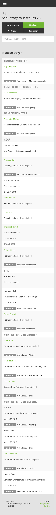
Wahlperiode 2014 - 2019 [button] (16, 39)
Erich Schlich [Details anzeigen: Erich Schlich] (9, 212)
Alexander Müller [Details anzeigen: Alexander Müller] (11, 119)
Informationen (12, 25)
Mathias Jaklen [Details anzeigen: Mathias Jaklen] (10, 361)
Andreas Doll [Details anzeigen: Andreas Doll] (9, 160)
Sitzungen (33, 31)
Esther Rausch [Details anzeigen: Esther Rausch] (10, 314)
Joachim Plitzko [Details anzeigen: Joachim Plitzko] (10, 92)
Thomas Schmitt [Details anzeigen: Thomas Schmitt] (11, 227)
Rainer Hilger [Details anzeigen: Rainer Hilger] (9, 250)
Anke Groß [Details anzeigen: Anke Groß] (8, 340)
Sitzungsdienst (44, 505)
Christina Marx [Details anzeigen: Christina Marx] (10, 453)
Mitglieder (33, 25)
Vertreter (12, 31)
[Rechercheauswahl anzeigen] (4, 13)
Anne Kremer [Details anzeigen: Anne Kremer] (9, 197)
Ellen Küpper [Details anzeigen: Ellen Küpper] (9, 381)
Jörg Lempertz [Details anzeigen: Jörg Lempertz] (10, 66)
